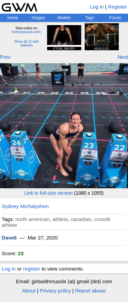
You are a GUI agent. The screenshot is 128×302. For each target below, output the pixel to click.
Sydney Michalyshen (25, 206)
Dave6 (9, 238)
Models (64, 17)
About (28, 290)
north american (32, 219)
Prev (5, 57)
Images (38, 17)
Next (122, 57)
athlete (60, 219)
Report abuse (90, 290)
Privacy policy (55, 290)
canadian (81, 219)
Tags (89, 17)
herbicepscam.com (26, 32)
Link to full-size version (49, 193)
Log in (97, 7)
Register (117, 7)
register (31, 269)
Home (12, 17)
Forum (115, 17)
